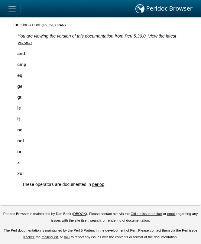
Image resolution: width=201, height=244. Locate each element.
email (171, 214)
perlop (98, 184)
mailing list (50, 237)
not (37, 24)
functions (22, 24)
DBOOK (79, 214)
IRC (67, 237)
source (48, 25)
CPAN (60, 25)
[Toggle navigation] (12, 9)
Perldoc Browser (164, 8)
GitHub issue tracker (146, 214)
